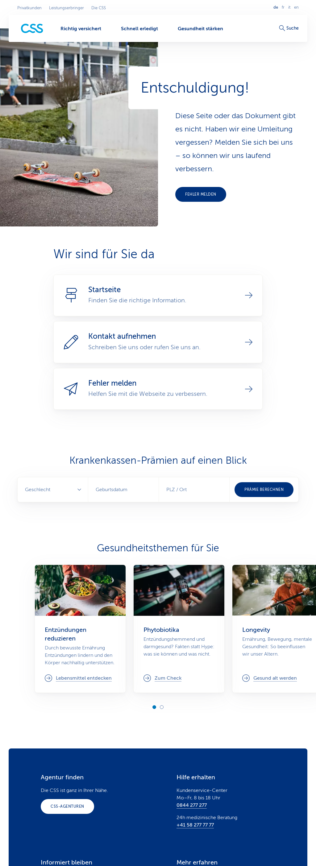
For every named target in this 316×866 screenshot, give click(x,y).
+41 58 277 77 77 (195, 825)
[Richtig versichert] (81, 28)
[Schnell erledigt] (139, 28)
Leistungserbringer (66, 8)
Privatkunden (29, 8)
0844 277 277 (192, 805)
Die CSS (98, 8)
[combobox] (194, 489)
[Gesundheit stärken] (200, 28)
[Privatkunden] (32, 28)
